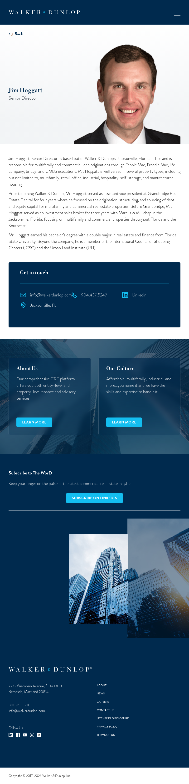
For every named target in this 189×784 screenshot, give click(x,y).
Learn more (34, 422)
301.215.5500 (19, 705)
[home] (44, 12)
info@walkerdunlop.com (27, 710)
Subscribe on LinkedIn (94, 498)
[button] (177, 12)
